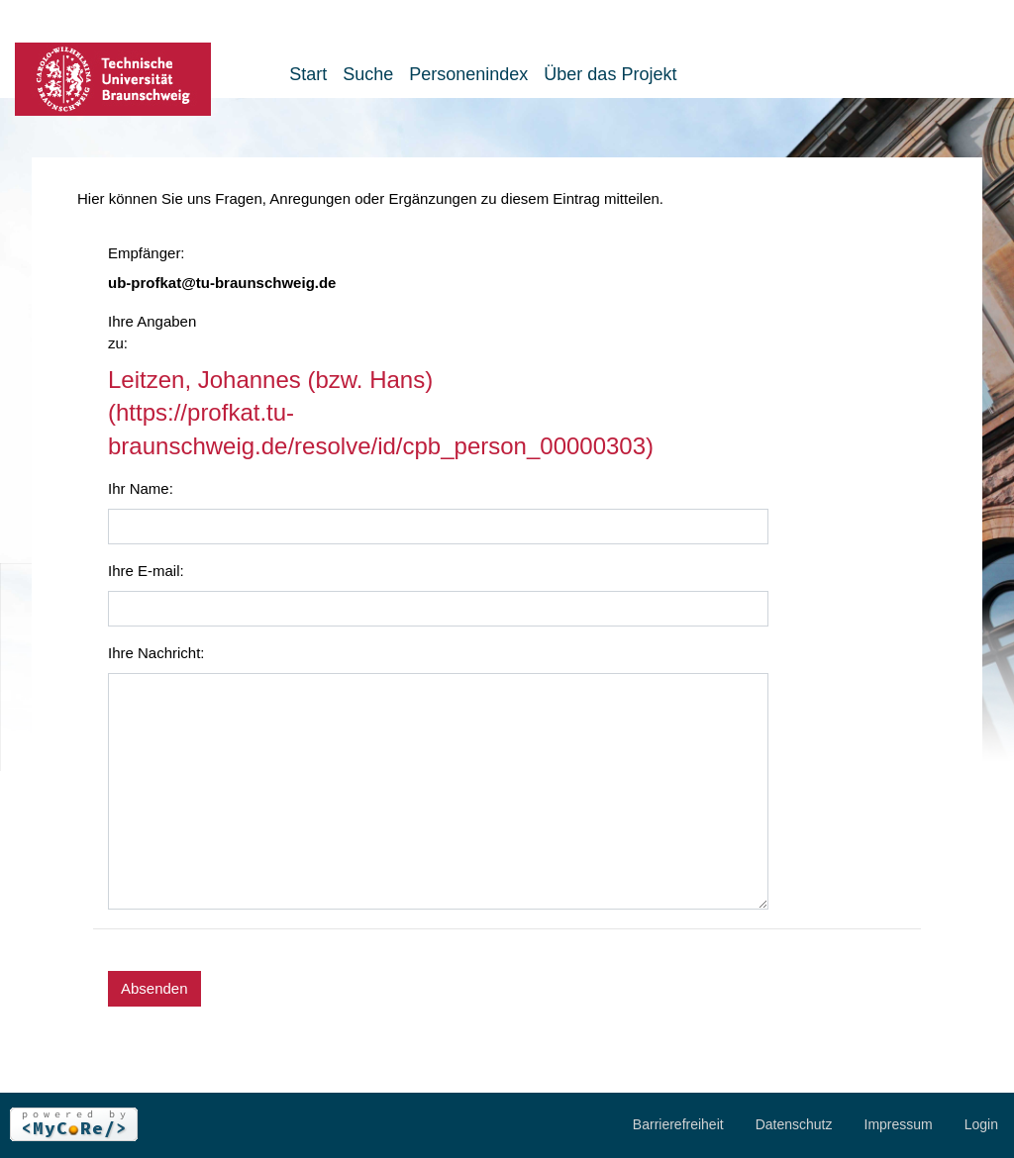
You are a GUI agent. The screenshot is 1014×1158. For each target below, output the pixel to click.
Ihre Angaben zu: (152, 332)
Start (308, 74)
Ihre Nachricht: (156, 652)
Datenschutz (794, 1124)
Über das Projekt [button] (610, 74)
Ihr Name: (140, 488)
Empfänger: (146, 252)
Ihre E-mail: (146, 570)
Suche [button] (368, 74)
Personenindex (468, 74)
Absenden (154, 988)
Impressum (898, 1124)
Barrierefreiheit (678, 1124)
